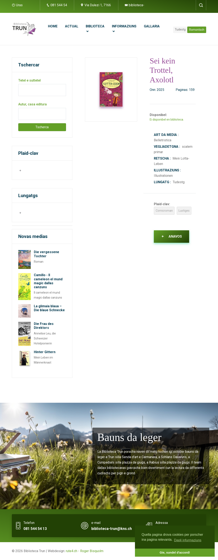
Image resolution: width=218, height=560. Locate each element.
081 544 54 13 (35, 528)
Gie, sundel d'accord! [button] (175, 552)
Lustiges (184, 210)
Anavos (171, 236)
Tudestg (180, 29)
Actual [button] (71, 26)
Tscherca (42, 127)
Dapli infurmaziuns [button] (187, 540)
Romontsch (196, 29)
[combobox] (39, 170)
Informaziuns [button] (124, 26)
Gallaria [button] (152, 26)
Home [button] (53, 26)
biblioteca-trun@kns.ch (111, 528)
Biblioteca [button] (95, 26)
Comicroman (164, 210)
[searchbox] (39, 170)
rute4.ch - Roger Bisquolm (84, 551)
